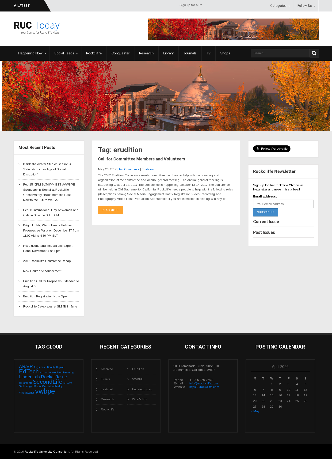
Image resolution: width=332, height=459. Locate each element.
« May (255, 411)
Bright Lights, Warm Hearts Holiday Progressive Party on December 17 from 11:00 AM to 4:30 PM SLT (51, 230)
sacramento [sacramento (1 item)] (25, 382)
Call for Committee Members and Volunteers (141, 158)
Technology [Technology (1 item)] (25, 386)
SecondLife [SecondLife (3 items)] (47, 382)
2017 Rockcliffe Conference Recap (47, 261)
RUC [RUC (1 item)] (64, 377)
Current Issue (266, 221)
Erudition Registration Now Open (45, 296)
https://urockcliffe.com (204, 387)
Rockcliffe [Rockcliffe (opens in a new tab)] (94, 53)
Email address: (265, 196)
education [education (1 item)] (45, 372)
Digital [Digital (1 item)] (60, 367)
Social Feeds (64, 53)
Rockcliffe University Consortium (47, 451)
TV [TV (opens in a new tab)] (208, 53)
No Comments (129, 169)
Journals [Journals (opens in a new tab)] (190, 53)
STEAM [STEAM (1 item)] (67, 382)
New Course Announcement (42, 271)
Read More (110, 210)
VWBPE (137, 379)
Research (107, 399)
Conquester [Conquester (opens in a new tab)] (120, 53)
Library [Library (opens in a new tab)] (168, 53)
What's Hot (139, 399)
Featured (107, 389)
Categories (278, 6)
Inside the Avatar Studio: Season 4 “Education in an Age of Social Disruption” (47, 169)
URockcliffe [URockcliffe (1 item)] (39, 386)
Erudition (148, 169)
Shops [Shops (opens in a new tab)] (225, 53)
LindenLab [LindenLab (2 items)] (29, 376)
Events (105, 379)
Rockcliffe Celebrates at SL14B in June (50, 306)
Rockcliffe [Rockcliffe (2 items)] (51, 376)
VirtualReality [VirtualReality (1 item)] (54, 386)
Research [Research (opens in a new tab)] (146, 53)
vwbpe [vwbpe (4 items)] (45, 391)
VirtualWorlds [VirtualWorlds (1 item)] (26, 392)
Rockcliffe (107, 409)
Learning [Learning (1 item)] (68, 372)
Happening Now (30, 53)
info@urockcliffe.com (203, 383)
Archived (107, 369)
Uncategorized (142, 389)
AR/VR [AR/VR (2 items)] (26, 366)
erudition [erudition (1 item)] (57, 372)
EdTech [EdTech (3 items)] (29, 371)
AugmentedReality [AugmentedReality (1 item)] (44, 367)
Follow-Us (305, 6)
